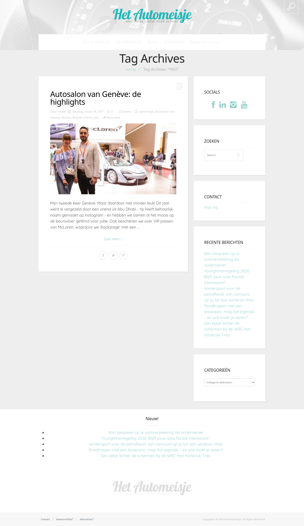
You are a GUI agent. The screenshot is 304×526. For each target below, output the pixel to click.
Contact (45, 519)
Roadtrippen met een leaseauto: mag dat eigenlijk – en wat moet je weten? (229, 311)
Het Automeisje (152, 14)
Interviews (174, 42)
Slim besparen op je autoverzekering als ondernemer (222, 259)
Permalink (113, 117)
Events (127, 111)
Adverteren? (86, 519)
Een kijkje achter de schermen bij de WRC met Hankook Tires (227, 329)
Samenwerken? (64, 519)
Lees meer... (113, 239)
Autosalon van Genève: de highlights (95, 98)
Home (130, 69)
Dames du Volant (205, 42)
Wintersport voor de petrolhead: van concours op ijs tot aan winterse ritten (229, 294)
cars (96, 117)
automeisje (146, 111)
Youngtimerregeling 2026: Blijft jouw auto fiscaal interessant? (227, 277)
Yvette (62, 111)
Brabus (66, 117)
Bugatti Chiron (82, 117)
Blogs (153, 42)
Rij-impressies (129, 42)
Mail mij (211, 207)
